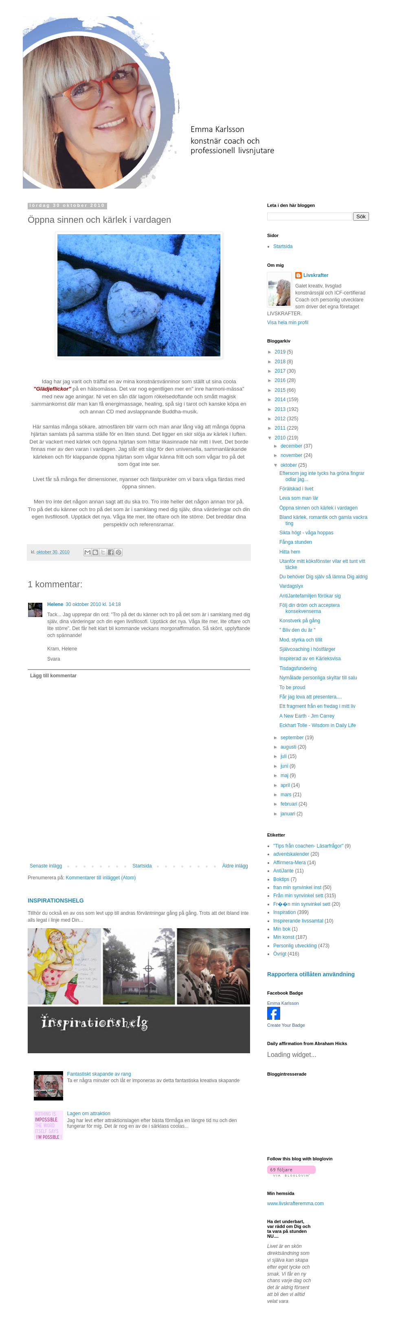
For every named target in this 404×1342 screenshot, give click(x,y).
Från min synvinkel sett (298, 895)
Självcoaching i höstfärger (307, 649)
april (286, 785)
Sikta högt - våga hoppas (306, 533)
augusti (289, 747)
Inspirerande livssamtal (298, 921)
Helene (55, 604)
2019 (281, 352)
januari (288, 814)
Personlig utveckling (295, 946)
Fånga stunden (295, 542)
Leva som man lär (298, 498)
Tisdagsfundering (298, 668)
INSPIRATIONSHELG (56, 900)
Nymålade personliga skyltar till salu (318, 678)
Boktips (281, 879)
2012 (281, 419)
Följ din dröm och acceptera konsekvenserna (309, 608)
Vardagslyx (291, 586)
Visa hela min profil (287, 322)
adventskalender (291, 854)
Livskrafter (315, 275)
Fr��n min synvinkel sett (301, 904)
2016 (281, 380)
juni (285, 766)
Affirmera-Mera (289, 862)
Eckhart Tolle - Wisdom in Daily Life (317, 725)
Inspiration (284, 912)
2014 (281, 399)
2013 (281, 409)
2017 (281, 371)
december (292, 446)
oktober (289, 465)
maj (285, 775)
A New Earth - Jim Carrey (306, 716)
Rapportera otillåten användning (311, 974)
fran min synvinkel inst (297, 887)
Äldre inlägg (235, 866)
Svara (53, 659)
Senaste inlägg (46, 866)
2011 (281, 428)
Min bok (281, 929)
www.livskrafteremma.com (295, 1203)
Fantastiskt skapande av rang (99, 1074)
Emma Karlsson (283, 1003)
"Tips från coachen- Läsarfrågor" (308, 846)
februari (290, 804)
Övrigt (279, 954)
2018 (281, 362)
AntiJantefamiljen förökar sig (310, 596)
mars (287, 794)
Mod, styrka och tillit (300, 640)
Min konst (283, 937)
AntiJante (283, 871)
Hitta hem (289, 552)
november (292, 455)
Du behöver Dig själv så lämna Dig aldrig (323, 577)
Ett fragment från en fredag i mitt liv (317, 706)
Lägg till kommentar (53, 676)
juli (284, 756)
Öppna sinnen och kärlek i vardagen (318, 508)
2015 (281, 390)
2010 (281, 438)
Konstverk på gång (299, 621)
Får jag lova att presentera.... (310, 697)
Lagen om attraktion (88, 1113)
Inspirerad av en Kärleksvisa (310, 658)
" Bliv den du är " (297, 630)
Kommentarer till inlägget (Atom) (101, 878)
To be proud (292, 687)
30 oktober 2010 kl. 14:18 (93, 604)
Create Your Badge (286, 1025)
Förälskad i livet (296, 489)
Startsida (142, 866)
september (293, 737)
